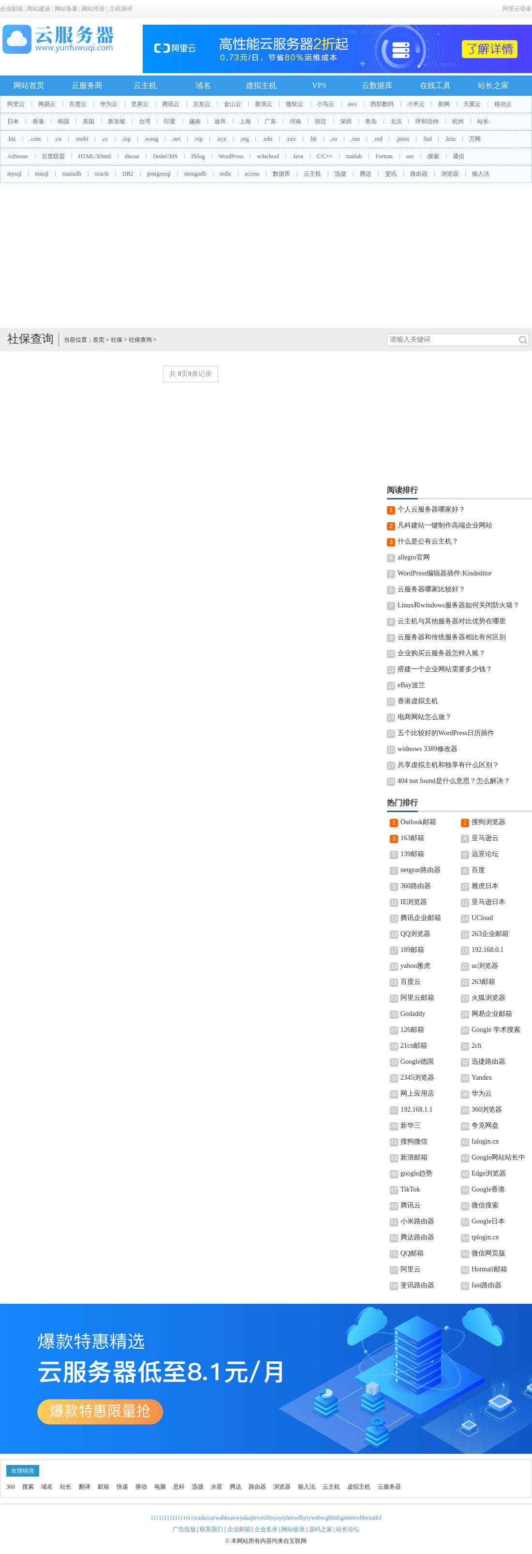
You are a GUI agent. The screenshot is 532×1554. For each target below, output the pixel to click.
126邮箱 (412, 1029)
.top (126, 139)
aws (352, 104)
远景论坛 (485, 854)
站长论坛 (347, 1529)
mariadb (71, 173)
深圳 (346, 121)
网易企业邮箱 (492, 1013)
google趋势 (416, 1173)
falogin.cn (485, 1141)
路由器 (419, 173)
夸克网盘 (485, 1125)
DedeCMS (165, 156)
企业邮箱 (11, 8)
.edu (267, 139)
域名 (203, 85)
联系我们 (211, 1529)
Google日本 (488, 1221)
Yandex (482, 1077)
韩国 (63, 121)
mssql (41, 173)
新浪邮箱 (414, 1157)
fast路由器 (487, 1285)
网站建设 (38, 8)
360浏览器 (487, 1109)
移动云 (503, 104)
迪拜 (220, 121)
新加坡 (116, 121)
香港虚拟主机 (418, 701)
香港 (38, 121)
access (252, 173)
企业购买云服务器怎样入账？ (442, 653)
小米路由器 (417, 1221)
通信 (458, 156)
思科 (179, 1486)
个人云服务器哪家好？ (431, 509)
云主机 (145, 85)
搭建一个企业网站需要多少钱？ (445, 669)
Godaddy (412, 1013)
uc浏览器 (485, 965)
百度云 (78, 104)
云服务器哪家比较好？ (431, 589)
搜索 (433, 156)
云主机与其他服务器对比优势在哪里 (452, 621)
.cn (57, 139)
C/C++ (325, 156)
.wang (151, 139)
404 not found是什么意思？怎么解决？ (454, 781)
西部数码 (382, 104)
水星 (216, 1486)
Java (298, 156)
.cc (105, 139)
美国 (88, 121)
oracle (102, 173)
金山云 (232, 104)
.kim (450, 139)
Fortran (383, 156)
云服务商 (87, 85)
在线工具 (435, 85)
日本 (13, 121)
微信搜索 (485, 1205)
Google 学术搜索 (496, 1029)
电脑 (160, 1486)
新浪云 (263, 104)
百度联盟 (53, 156)
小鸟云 (325, 104)
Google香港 (488, 1189)
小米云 (416, 104)
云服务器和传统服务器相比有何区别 (452, 637)
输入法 (480, 173)
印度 (170, 121)
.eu (333, 139)
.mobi (82, 139)
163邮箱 (412, 838)
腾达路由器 (417, 1237)
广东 (270, 121)
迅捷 (340, 173)
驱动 (141, 1486)
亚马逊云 (485, 838)
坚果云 (139, 104)
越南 (195, 121)
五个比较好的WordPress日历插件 (446, 733)
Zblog (198, 156)
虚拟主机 (261, 85)
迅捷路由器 (488, 1061)
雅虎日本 (485, 886)
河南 (295, 121)
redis (225, 173)
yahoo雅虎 (415, 965)
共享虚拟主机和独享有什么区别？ (448, 765)
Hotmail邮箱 (489, 1269)
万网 (475, 139)
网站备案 (66, 8)
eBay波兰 (411, 685)
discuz (132, 156)
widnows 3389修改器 (428, 749)
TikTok (410, 1189)
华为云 (109, 104)
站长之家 (493, 85)
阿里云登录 (517, 8)
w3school (268, 156)
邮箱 (103, 1486)
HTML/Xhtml (94, 156)
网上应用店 (417, 1093)
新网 (444, 104)
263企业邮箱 (490, 933)
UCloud (482, 917)
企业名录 (266, 1529)
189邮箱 (412, 949)
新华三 (410, 1125)
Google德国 (417, 1061)
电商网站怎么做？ (425, 717)
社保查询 (140, 339)
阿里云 (16, 104)
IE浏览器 (413, 901)
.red (377, 139)
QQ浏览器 (415, 933)
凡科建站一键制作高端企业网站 (445, 525)
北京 (396, 121)
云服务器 (389, 1486)
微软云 (294, 104)
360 (10, 1486)
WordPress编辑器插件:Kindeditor (445, 573)
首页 (98, 339)
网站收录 (293, 1529)
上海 (245, 121)
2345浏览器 (417, 1077)
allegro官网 (414, 557)
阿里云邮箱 (417, 997)
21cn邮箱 (413, 1045)
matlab (354, 156)
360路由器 (415, 886)
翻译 (84, 1486)
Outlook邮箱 (418, 822)
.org (244, 139)
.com (35, 139)
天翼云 (472, 104)
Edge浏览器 (489, 1173)
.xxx (291, 139)
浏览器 (449, 173)
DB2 (127, 173)
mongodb (195, 173)
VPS (319, 85)
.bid (427, 139)
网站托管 (93, 8)
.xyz (221, 139)
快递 (122, 1486)
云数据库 (377, 85)
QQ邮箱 (412, 1253)
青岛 (371, 121)
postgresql (159, 173)
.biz (11, 139)
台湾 (144, 121)
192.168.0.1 (488, 949)
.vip (198, 139)
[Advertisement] (266, 255)
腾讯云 (170, 104)
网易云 (47, 104)
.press (402, 139)
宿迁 (320, 121)
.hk (313, 139)
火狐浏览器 (488, 997)
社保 (116, 339)
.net (176, 139)
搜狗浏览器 (488, 822)
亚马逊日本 (488, 901)
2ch (476, 1045)
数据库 (281, 173)
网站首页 (29, 85)
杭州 (458, 121)
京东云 (201, 104)
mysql (14, 173)
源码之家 (320, 1529)
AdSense (17, 156)
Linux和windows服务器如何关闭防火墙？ (458, 605)
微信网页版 (488, 1253)
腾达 (365, 173)
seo (410, 156)
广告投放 (184, 1529)
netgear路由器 (420, 870)
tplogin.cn (485, 1237)
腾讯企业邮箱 (420, 917)
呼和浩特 (427, 121)
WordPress (231, 156)
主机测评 (121, 8)
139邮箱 (412, 854)
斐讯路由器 (417, 1285)
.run (355, 139)
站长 (483, 121)
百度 (478, 870)
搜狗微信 (414, 1141)
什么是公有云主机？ (428, 541)
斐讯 (391, 173)
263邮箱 (483, 981)
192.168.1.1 (416, 1109)
